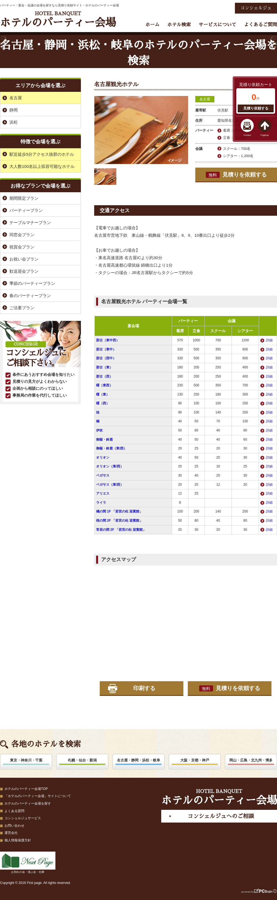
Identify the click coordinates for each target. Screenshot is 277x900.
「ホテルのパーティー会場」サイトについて (37, 796)
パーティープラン (26, 210)
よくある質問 (14, 811)
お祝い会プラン (24, 259)
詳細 (269, 340)
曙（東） (102, 394)
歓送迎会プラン (24, 271)
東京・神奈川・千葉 (26, 760)
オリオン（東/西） (110, 466)
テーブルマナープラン (30, 222)
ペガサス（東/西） (110, 485)
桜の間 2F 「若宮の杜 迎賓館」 (119, 520)
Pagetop (265, 135)
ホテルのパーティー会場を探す (27, 803)
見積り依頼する (255, 108)
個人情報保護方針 (17, 840)
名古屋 (204, 99)
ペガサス (102, 475)
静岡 (13, 110)
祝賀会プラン (21, 246)
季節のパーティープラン (32, 283)
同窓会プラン (21, 234)
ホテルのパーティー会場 (58, 19)
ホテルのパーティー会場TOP (26, 789)
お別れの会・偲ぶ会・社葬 (27, 862)
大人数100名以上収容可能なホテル (42, 166)
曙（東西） (104, 385)
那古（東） (104, 367)
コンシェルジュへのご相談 (221, 816)
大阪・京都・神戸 (194, 760)
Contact (247, 135)
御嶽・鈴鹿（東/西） (111, 448)
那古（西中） (106, 358)
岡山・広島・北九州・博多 (251, 760)
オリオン (102, 457)
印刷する (144, 688)
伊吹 (99, 430)
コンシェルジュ (255, 8)
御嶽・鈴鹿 (104, 439)
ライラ (101, 502)
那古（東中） (106, 349)
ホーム (152, 24)
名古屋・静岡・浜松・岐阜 (138, 760)
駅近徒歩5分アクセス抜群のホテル (41, 154)
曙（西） (102, 403)
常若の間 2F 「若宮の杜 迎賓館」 (121, 530)
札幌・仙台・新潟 (82, 760)
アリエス (102, 493)
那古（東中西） (107, 340)
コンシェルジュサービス (22, 818)
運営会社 (11, 833)
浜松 (13, 122)
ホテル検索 (179, 24)
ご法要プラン (21, 307)
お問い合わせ (14, 826)
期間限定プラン (24, 198)
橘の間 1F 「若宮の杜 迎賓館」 (119, 511)
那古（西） (104, 376)
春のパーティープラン (30, 295)
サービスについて (217, 24)
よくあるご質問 (260, 24)
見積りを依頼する (236, 174)
